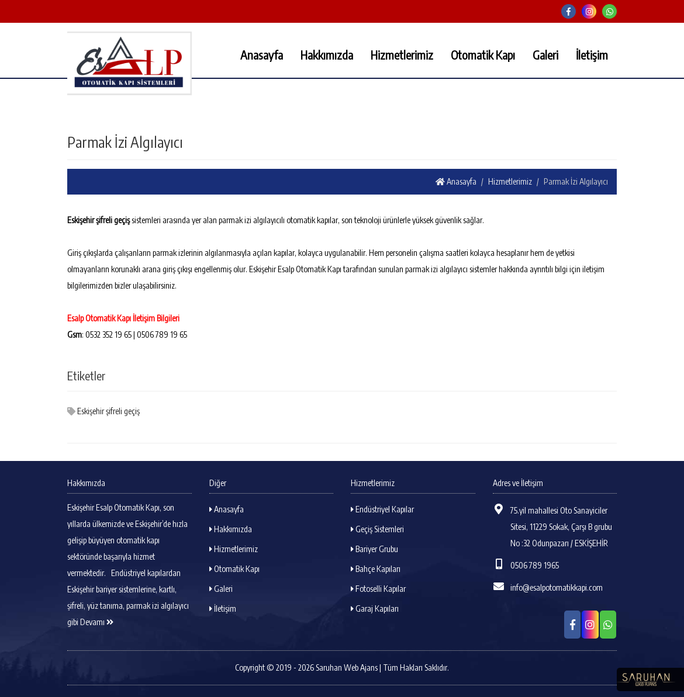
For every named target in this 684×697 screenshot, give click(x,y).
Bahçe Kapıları (375, 569)
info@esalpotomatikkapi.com (548, 586)
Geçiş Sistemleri (377, 529)
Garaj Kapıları (375, 608)
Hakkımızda (326, 54)
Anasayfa (261, 54)
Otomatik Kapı (483, 54)
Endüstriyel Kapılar (382, 509)
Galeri (545, 54)
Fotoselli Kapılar (378, 589)
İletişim (592, 54)
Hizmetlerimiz (402, 54)
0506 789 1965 (526, 564)
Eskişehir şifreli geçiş (103, 411)
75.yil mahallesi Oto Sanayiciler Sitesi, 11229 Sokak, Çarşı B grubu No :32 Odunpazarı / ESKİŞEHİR (552, 526)
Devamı (96, 622)
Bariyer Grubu (374, 549)
